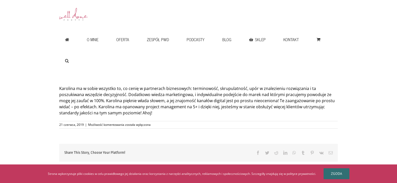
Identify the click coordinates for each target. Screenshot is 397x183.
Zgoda (336, 173)
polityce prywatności (301, 174)
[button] (330, 10)
